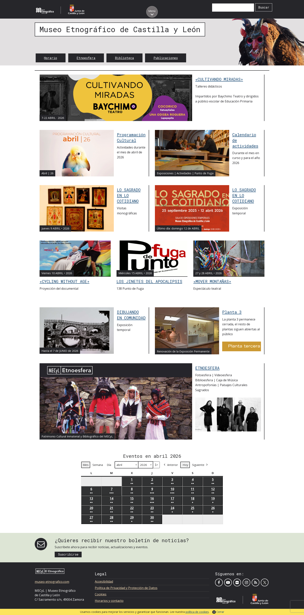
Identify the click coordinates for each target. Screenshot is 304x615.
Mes (86, 465)
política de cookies (197, 612)
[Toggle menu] (152, 12)
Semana (97, 465)
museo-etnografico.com (52, 582)
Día (109, 465)
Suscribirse (68, 554)
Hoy (185, 465)
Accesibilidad (104, 581)
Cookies (100, 594)
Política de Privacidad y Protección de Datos (126, 588)
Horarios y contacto (109, 601)
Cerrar (220, 612)
